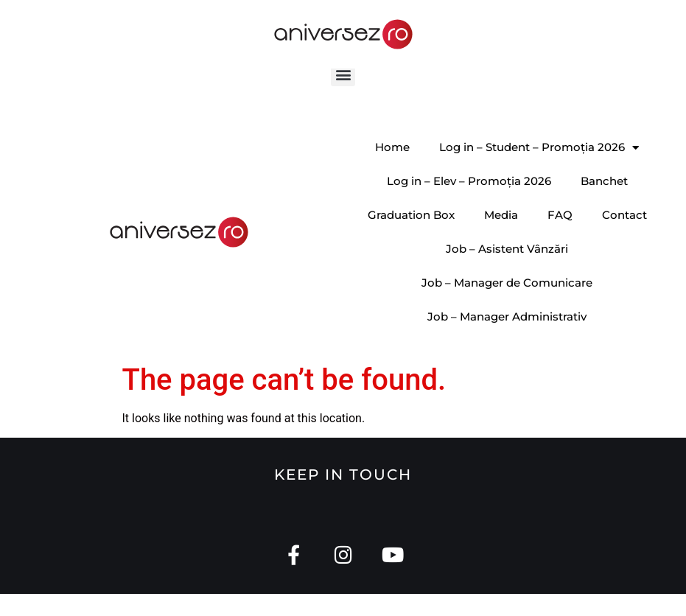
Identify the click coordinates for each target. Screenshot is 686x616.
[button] (343, 95)
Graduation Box (411, 236)
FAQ (560, 236)
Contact (624, 236)
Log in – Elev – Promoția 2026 (469, 202)
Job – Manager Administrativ (507, 338)
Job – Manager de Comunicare (506, 304)
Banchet (604, 202)
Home (392, 168)
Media (501, 236)
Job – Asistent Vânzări (507, 270)
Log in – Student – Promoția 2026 (539, 169)
